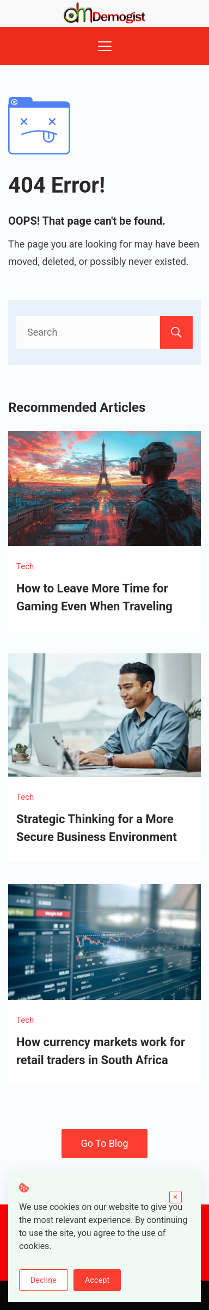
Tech (25, 566)
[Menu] (105, 46)
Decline (43, 1280)
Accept (97, 1280)
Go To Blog (104, 1143)
